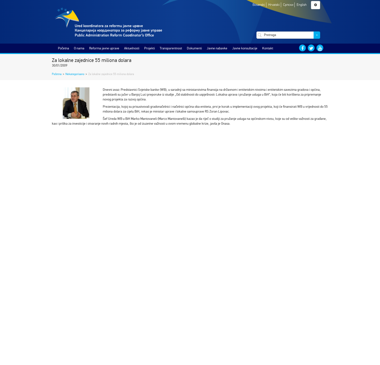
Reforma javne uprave (104, 48)
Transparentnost (171, 48)
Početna (63, 48)
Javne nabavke (217, 48)
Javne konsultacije (244, 48)
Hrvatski (274, 5)
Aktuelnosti (131, 48)
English (302, 5)
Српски (288, 5)
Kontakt (267, 48)
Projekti (149, 48)
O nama (79, 48)
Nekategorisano (74, 74)
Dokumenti (194, 48)
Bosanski (259, 5)
